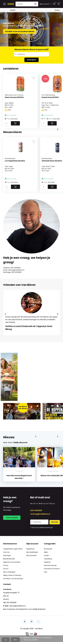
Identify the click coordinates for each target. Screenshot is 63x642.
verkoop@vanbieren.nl (40, 513)
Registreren (30, 548)
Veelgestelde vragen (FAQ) (13, 548)
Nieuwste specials (49, 565)
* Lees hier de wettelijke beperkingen (41, 527)
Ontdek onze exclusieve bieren (19, 30)
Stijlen (45, 551)
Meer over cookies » (31, 640)
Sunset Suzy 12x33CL (51, 97)
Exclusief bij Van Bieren (51, 568)
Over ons (6, 551)
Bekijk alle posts (20, 442)
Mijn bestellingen (32, 551)
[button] (24, 336)
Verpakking (47, 558)
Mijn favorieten (31, 555)
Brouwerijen (47, 548)
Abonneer (54, 521)
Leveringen (7, 555)
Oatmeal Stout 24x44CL (52, 160)
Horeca (5, 568)
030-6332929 (36, 510)
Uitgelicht (46, 561)
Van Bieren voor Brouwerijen (13, 578)
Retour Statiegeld (9, 571)
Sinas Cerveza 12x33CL (14, 97)
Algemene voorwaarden (12, 561)
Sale (44, 571)
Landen (46, 555)
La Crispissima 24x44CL (15, 160)
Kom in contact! (12, 517)
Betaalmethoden (9, 558)
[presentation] (57, 129)
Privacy (5, 565)
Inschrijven (31, 59)
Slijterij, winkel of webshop (12, 575)
